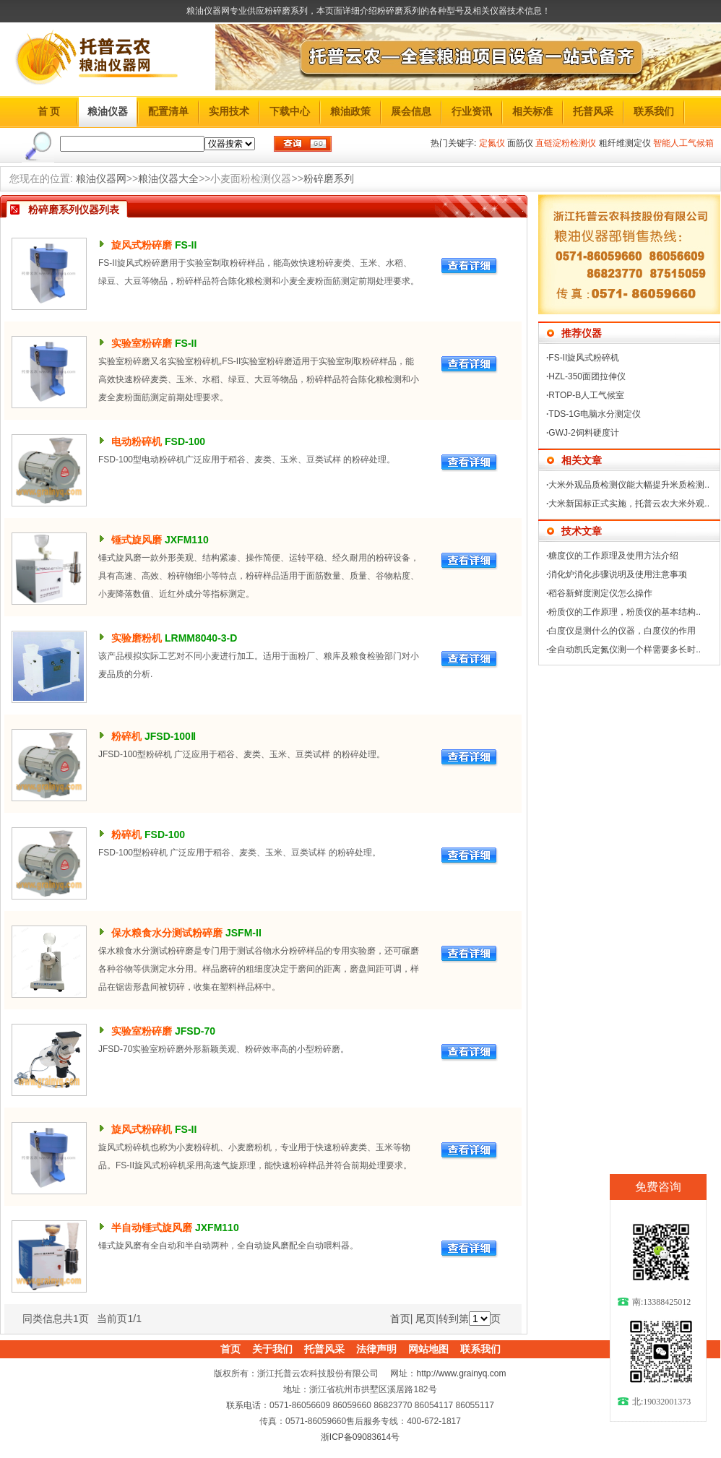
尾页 (425, 1318)
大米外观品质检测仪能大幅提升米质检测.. (628, 485)
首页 (400, 1318)
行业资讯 (472, 111)
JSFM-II (243, 933)
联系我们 (654, 111)
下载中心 (289, 111)
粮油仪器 (107, 111)
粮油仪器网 (101, 178)
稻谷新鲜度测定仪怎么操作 (600, 593)
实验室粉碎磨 (141, 343)
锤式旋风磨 (136, 539)
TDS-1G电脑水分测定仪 (594, 414)
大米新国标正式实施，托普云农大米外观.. (628, 504)
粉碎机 (126, 736)
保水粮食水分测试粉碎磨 (167, 933)
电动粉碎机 (136, 441)
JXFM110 (187, 539)
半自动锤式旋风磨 (151, 1227)
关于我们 (272, 1349)
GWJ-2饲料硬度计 (583, 433)
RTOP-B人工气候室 (586, 395)
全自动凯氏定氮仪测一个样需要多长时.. (624, 649)
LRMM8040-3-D (201, 638)
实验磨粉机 (136, 638)
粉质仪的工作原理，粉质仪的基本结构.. (624, 612)
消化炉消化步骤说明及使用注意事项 (617, 574)
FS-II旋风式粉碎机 (583, 358)
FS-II (186, 245)
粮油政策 (350, 111)
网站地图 (428, 1349)
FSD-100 (185, 441)
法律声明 (376, 1349)
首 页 (49, 111)
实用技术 (229, 111)
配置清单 (168, 111)
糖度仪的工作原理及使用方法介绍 (613, 556)
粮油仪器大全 (168, 178)
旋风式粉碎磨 (141, 245)
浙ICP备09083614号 (360, 1437)
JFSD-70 (195, 1031)
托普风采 (593, 111)
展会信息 (411, 111)
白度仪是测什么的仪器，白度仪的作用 (622, 631)
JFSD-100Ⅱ (170, 736)
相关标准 (532, 111)
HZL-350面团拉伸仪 (587, 376)
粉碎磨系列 (328, 178)
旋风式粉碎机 (141, 1129)
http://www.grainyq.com (461, 1373)
